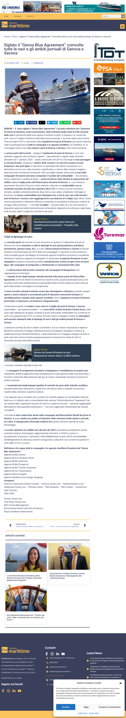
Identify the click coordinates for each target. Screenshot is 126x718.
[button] (120, 683)
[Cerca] (123, 16)
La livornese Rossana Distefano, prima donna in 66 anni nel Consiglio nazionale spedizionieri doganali (24, 578)
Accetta (65, 707)
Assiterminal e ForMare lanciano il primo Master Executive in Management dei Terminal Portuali (67, 575)
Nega (86, 707)
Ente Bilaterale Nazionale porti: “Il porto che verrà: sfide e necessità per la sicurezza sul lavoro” (26, 617)
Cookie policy (83, 713)
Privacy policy (94, 713)
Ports (14, 36)
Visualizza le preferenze (109, 707)
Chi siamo (17, 16)
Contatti (30, 16)
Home (6, 16)
